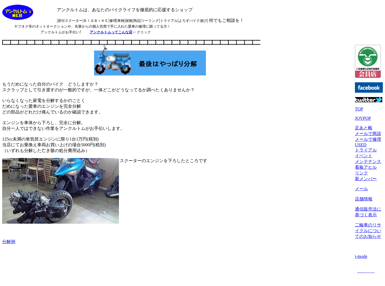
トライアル (366, 150)
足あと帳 (363, 128)
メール (361, 188)
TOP (359, 109)
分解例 (8, 241)
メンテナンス (368, 161)
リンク (361, 173)
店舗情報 (363, 199)
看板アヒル (366, 167)
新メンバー (366, 178)
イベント (363, 155)
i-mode (361, 256)
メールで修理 (368, 139)
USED (360, 144)
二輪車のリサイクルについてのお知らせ (368, 231)
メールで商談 (368, 133)
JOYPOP (363, 118)
